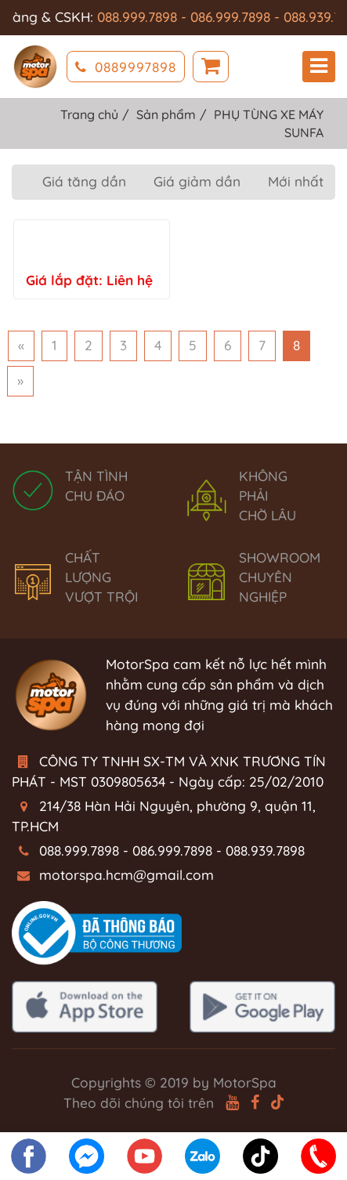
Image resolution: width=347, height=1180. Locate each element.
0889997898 (125, 67)
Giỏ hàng (210, 67)
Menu (318, 66)
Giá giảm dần (197, 181)
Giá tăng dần (84, 181)
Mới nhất (296, 181)
